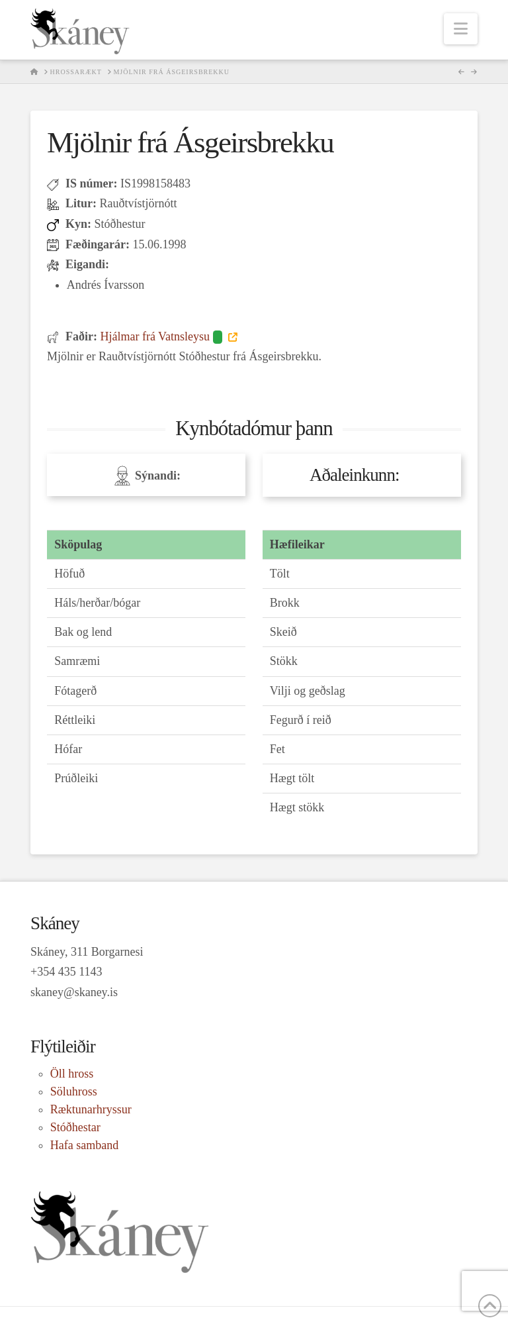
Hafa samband (84, 1145)
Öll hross (72, 1073)
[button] (461, 28)
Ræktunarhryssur (91, 1109)
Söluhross (73, 1091)
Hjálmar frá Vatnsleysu (162, 336)
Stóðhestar (75, 1127)
